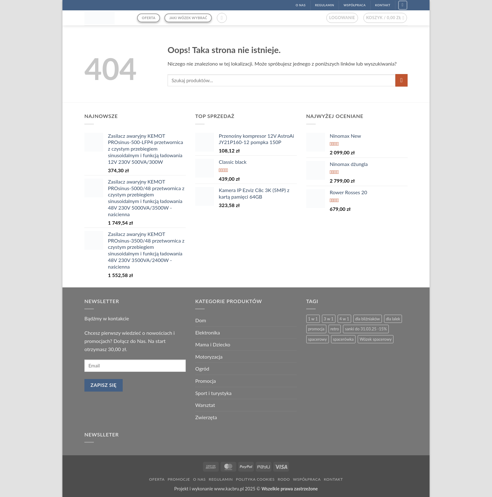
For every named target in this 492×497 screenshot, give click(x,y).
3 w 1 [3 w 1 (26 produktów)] (329, 318)
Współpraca (307, 479)
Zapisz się (104, 385)
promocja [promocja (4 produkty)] (316, 328)
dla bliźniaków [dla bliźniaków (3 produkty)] (367, 318)
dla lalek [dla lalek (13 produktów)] (393, 318)
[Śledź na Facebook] (402, 5)
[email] (135, 366)
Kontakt (333, 479)
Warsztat (205, 405)
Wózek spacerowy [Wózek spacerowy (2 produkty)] (376, 339)
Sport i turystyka (213, 393)
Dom (200, 320)
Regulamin (221, 479)
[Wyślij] (401, 80)
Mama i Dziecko (212, 344)
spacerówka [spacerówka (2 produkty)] (343, 339)
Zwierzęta (206, 417)
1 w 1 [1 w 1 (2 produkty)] (313, 318)
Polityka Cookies (255, 479)
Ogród (202, 368)
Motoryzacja (208, 357)
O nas (199, 479)
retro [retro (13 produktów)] (334, 328)
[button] (222, 18)
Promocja (205, 381)
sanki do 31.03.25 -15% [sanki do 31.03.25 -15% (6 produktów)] (366, 328)
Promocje (179, 479)
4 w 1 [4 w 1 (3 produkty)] (344, 318)
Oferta (156, 479)
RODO (284, 479)
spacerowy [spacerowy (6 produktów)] (317, 339)
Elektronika (207, 332)
